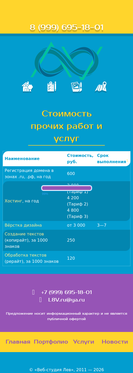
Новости (115, 342)
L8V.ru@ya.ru (66, 300)
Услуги (83, 342)
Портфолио (51, 342)
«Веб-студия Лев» (54, 369)
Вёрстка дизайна (23, 225)
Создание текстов (24, 234)
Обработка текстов (25, 255)
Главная (18, 342)
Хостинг (13, 201)
